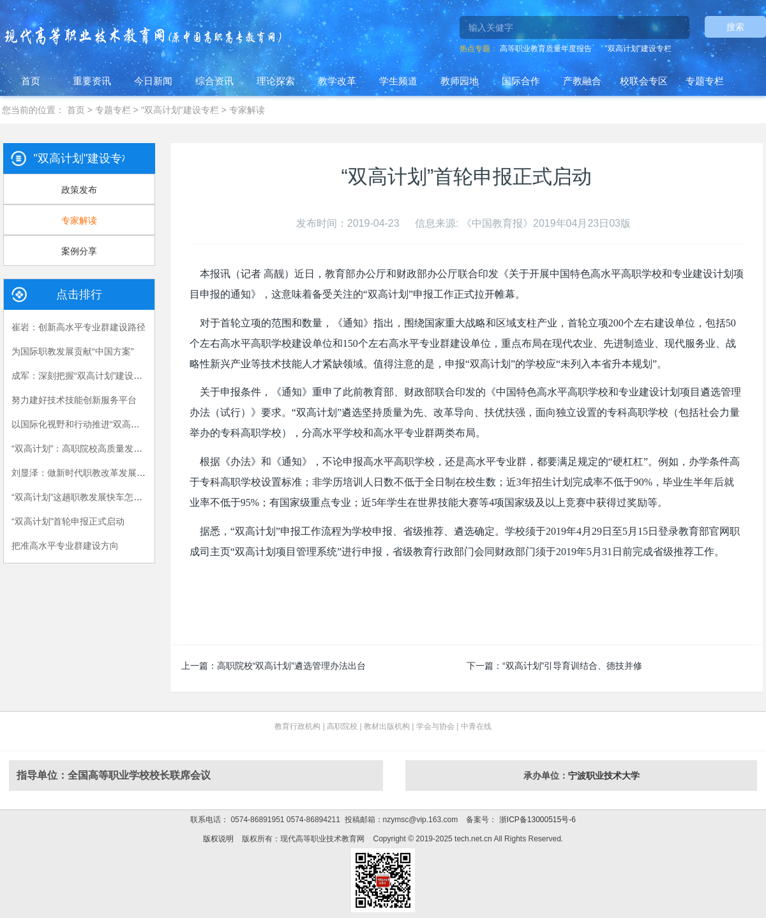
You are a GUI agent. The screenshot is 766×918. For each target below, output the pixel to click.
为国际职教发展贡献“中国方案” (72, 351)
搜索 (735, 27)
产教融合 (582, 80)
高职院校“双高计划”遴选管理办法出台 (291, 666)
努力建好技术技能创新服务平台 (74, 400)
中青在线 (476, 726)
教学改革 (337, 80)
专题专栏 (705, 80)
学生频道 (398, 80)
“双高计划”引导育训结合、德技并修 (572, 666)
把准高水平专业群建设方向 (65, 545)
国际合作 (521, 80)
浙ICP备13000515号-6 (536, 819)
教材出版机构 (387, 726)
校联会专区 (644, 80)
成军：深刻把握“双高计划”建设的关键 (85, 376)
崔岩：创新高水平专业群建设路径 (78, 327)
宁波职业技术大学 (604, 775)
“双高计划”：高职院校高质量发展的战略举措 (99, 448)
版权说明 (218, 838)
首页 (30, 80)
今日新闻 (153, 80)
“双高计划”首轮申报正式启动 (67, 521)
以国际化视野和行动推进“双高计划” (81, 424)
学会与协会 (435, 726)
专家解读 (247, 110)
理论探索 (276, 80)
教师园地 (459, 80)
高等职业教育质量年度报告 (546, 48)
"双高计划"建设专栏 (638, 48)
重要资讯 (92, 80)
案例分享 (79, 251)
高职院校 (342, 726)
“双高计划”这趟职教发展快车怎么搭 (81, 497)
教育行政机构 (297, 726)
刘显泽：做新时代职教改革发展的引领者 (91, 473)
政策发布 (79, 190)
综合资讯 (214, 80)
